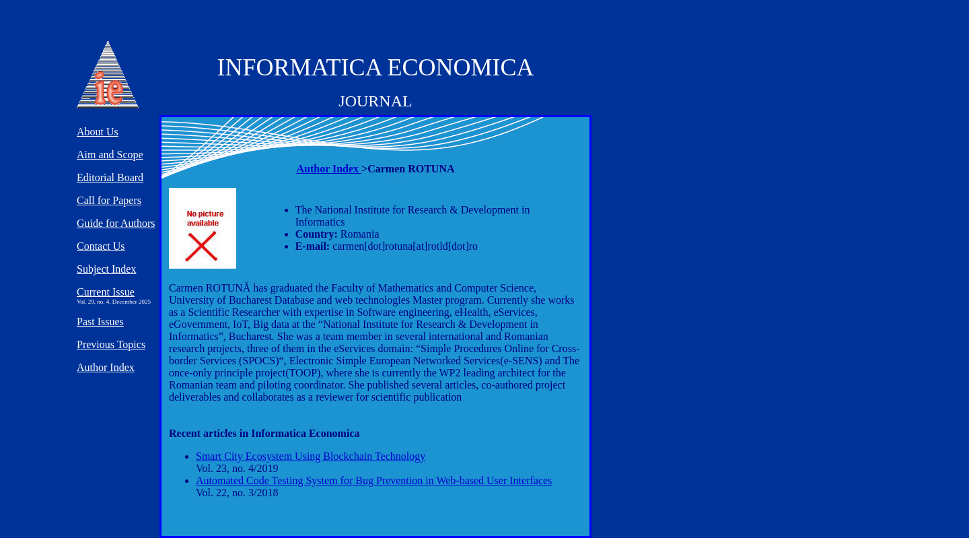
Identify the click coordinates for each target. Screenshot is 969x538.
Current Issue (106, 292)
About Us (97, 131)
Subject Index (106, 269)
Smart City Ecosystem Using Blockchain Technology (310, 456)
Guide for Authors (116, 223)
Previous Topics (111, 344)
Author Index (328, 168)
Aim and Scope (110, 154)
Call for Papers (109, 200)
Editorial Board (110, 177)
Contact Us (101, 246)
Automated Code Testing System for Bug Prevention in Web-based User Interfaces (374, 480)
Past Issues (100, 321)
